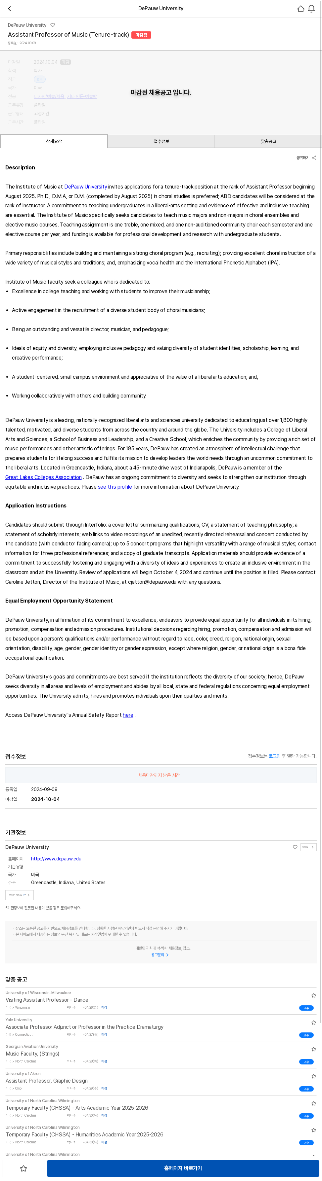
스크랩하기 (203, 237)
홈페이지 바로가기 (153, 237)
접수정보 (90, 265)
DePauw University (101, 314)
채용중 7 (108, 97)
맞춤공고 (136, 265)
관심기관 (85, 97)
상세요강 (44, 265)
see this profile (131, 624)
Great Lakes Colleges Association (59, 614)
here (143, 852)
